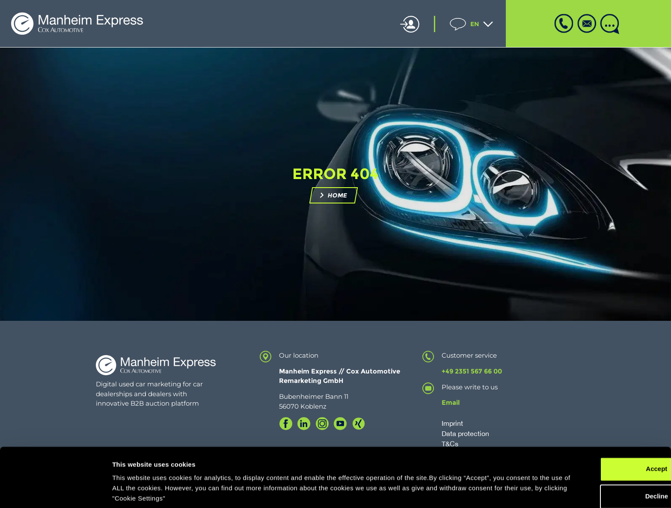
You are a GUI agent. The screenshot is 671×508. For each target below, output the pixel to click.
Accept (577, 438)
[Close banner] (658, 429)
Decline (577, 465)
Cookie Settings (136, 491)
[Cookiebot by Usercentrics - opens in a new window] (55, 491)
